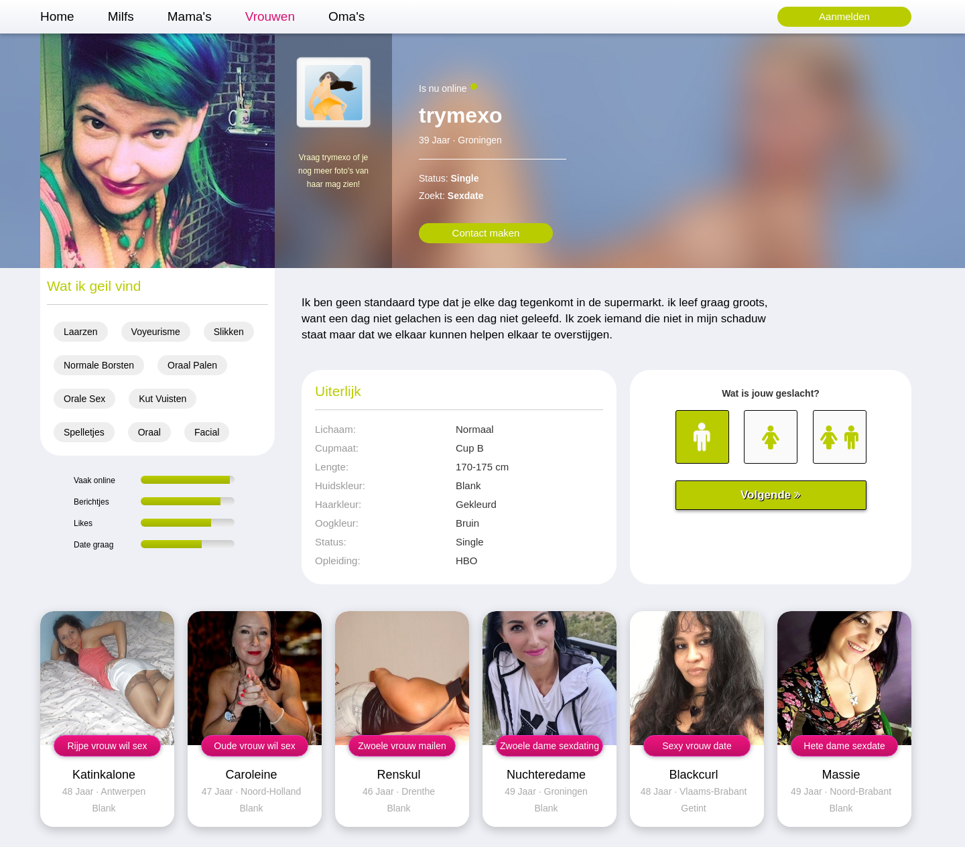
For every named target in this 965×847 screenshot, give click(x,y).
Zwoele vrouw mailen (402, 745)
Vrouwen (270, 16)
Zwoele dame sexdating (549, 745)
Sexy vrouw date (697, 745)
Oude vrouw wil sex (254, 745)
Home (57, 16)
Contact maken (486, 233)
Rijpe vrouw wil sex (107, 745)
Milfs (121, 16)
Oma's (346, 16)
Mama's (190, 16)
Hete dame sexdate (844, 745)
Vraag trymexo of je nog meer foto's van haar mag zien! (333, 171)
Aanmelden (844, 16)
